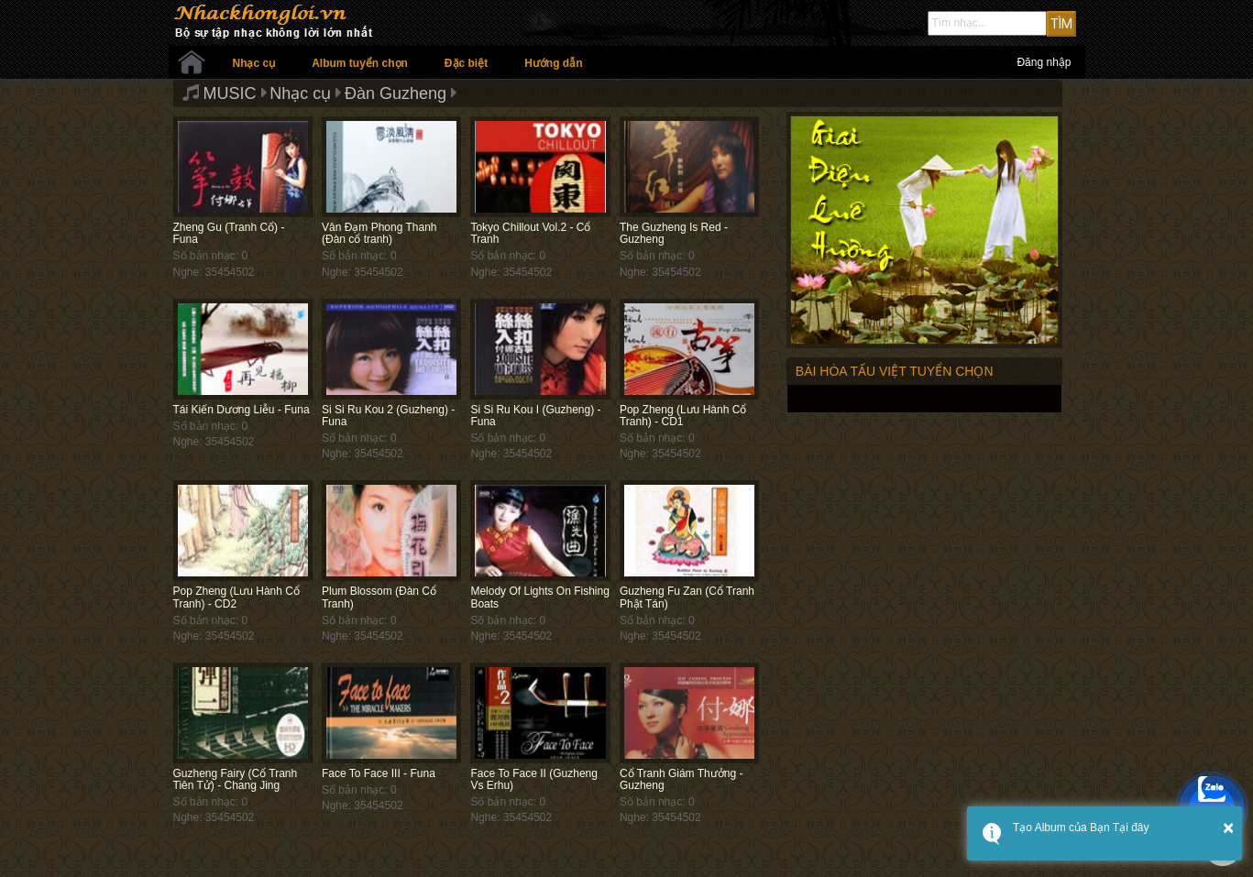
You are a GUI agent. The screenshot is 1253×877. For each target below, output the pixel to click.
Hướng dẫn (553, 63)
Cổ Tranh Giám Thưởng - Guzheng (681, 779)
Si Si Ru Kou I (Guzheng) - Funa (535, 415)
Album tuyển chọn (360, 63)
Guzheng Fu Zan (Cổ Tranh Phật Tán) (687, 597)
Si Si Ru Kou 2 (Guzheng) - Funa (388, 415)
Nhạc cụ (254, 63)
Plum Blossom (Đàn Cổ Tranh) (379, 597)
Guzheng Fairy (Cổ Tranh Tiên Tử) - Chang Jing (235, 779)
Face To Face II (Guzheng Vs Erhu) (534, 779)
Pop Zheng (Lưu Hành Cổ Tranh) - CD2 (236, 597)
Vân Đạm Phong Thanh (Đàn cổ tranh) (379, 233)
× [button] (1228, 827)
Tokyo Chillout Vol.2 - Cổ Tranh (530, 233)
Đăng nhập (1044, 62)
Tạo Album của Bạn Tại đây (1081, 827)
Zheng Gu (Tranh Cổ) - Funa (229, 233)
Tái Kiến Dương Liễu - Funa (241, 409)
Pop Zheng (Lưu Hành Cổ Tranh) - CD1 (683, 415)
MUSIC (230, 93)
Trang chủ (191, 62)
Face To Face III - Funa (378, 773)
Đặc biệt (466, 63)
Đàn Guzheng (395, 93)
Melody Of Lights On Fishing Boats (539, 597)
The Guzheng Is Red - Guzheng (674, 233)
